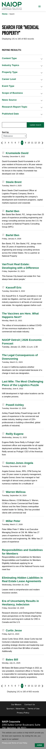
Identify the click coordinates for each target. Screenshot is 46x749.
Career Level (9, 79)
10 (29, 143)
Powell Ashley (13, 404)
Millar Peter (11, 521)
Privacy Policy (23, 713)
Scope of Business (12, 93)
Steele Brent (12, 182)
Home (5, 14)
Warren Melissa (14, 491)
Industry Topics (10, 65)
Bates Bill (10, 659)
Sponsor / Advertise (16, 709)
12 (35, 143)
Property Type (9, 72)
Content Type (9, 58)
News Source (9, 100)
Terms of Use (33, 709)
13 (39, 143)
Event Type (8, 86)
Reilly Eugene (12, 433)
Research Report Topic (14, 106)
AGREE (39, 745)
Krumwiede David (15, 153)
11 (32, 143)
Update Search (35, 125)
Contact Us (29, 705)
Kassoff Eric (12, 287)
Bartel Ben (10, 211)
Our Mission (16, 705)
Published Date (10, 113)
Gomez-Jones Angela (17, 463)
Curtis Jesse (12, 630)
